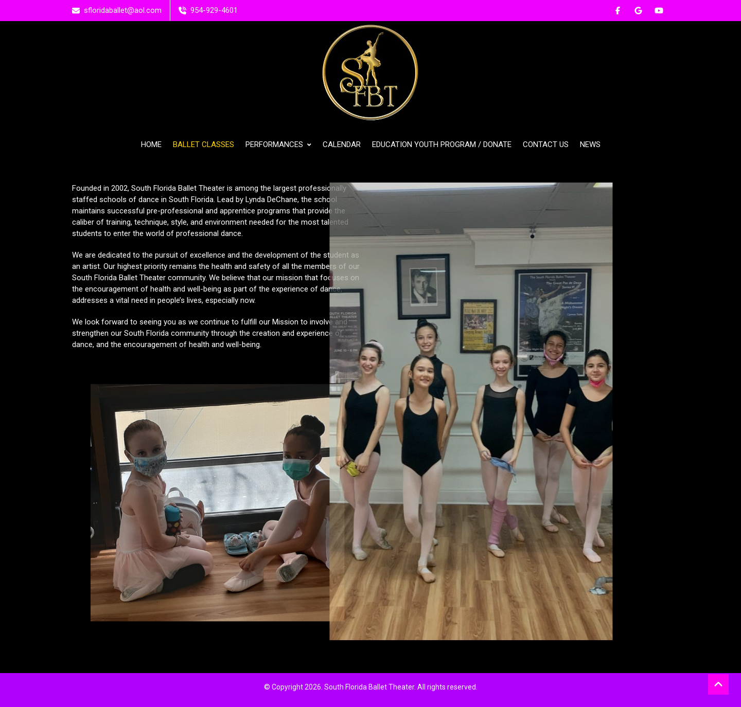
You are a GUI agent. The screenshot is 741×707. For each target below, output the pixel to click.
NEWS (590, 144)
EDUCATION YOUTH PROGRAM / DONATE (441, 144)
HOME (151, 144)
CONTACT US (546, 144)
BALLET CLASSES (203, 144)
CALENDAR (342, 144)
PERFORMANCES (278, 144)
